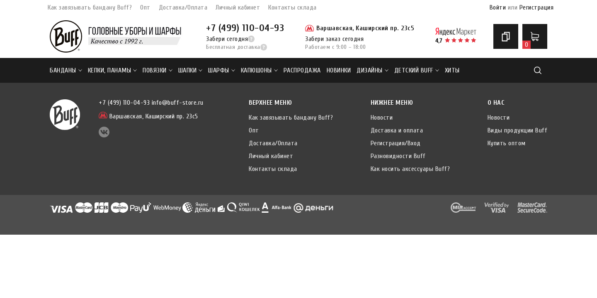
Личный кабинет (238, 7)
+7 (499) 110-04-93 (245, 28)
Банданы (66, 70)
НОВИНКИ (339, 70)
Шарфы (221, 70)
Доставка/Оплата (183, 7)
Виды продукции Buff (518, 130)
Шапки (190, 70)
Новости (382, 117)
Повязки (157, 70)
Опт (145, 7)
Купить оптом (507, 143)
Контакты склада (292, 7)
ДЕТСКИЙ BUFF (416, 70)
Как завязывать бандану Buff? (90, 7)
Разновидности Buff (398, 156)
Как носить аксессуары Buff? (410, 169)
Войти (498, 7)
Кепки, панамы (112, 70)
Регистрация (536, 7)
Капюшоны (259, 70)
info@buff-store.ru (178, 102)
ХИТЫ (452, 70)
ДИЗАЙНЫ (372, 70)
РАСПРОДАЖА (302, 70)
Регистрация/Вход (396, 143)
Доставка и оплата (397, 130)
